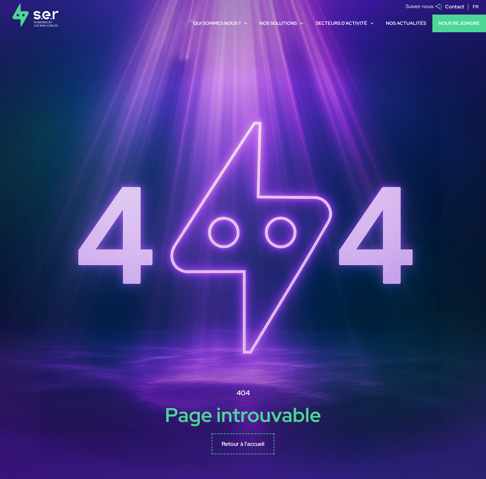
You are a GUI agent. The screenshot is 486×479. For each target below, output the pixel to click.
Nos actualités (406, 23)
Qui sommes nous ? (220, 23)
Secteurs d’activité (345, 23)
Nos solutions (281, 23)
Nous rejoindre (459, 23)
